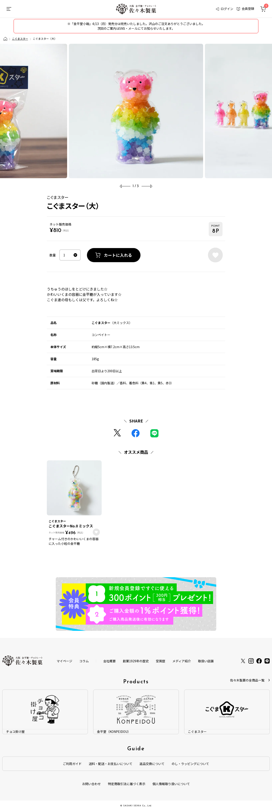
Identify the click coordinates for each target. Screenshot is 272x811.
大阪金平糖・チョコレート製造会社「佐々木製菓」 (5, 39)
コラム (84, 661)
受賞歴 (160, 661)
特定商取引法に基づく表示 (126, 784)
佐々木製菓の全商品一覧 (247, 680)
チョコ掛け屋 (15, 731)
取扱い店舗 (206, 661)
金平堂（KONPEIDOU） (114, 731)
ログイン (224, 8)
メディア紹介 (181, 661)
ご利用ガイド (72, 763)
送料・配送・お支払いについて (110, 763)
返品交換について (152, 763)
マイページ (64, 661)
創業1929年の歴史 (136, 661)
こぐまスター (20, 38)
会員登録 (245, 8)
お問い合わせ (91, 784)
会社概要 (109, 661)
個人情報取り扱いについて (171, 784)
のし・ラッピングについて (190, 763)
